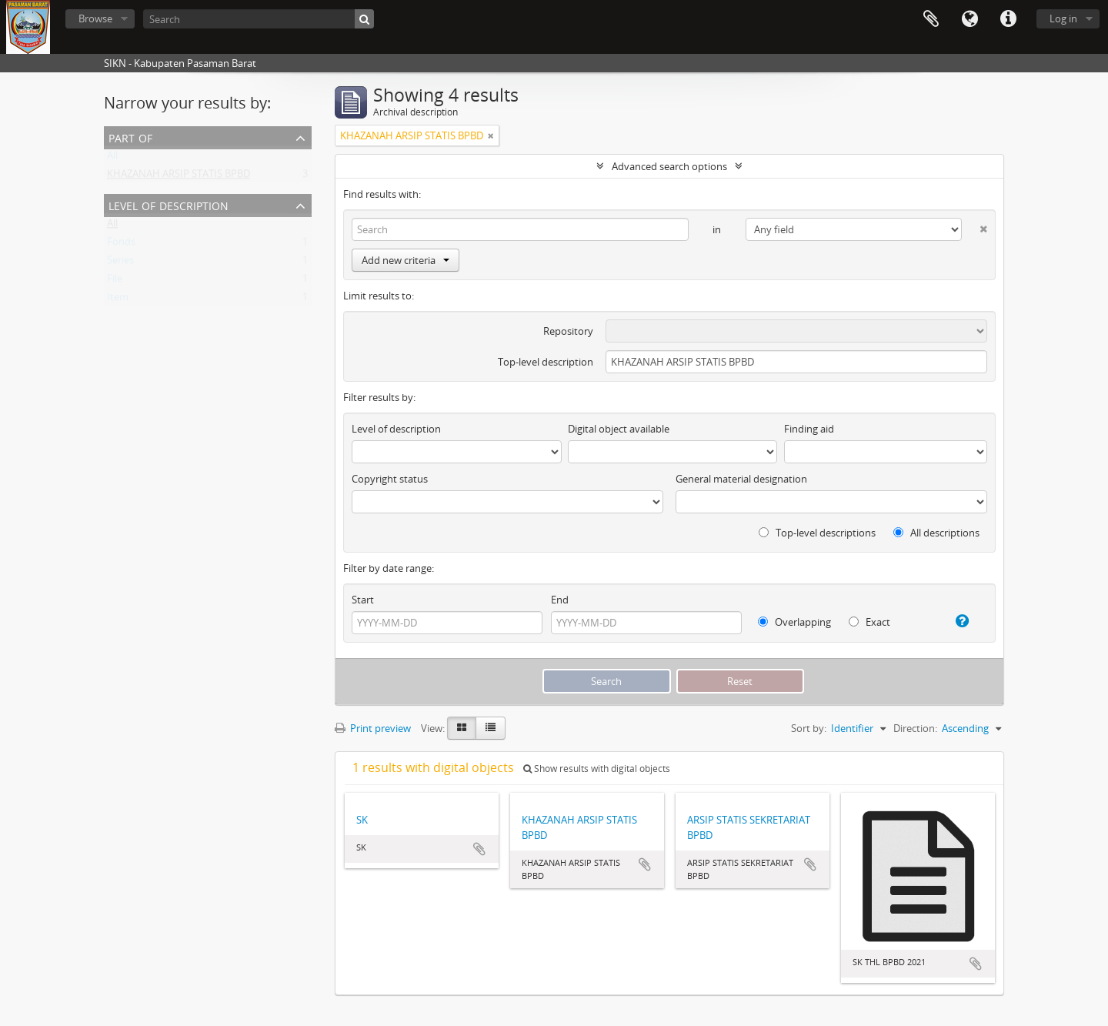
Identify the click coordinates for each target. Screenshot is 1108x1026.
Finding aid (809, 429)
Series (120, 263)
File (114, 282)
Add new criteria (405, 260)
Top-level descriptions (817, 533)
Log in (1063, 18)
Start (363, 600)
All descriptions (936, 533)
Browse (95, 18)
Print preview (373, 728)
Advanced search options (669, 166)
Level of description (168, 204)
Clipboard (931, 19)
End (560, 600)
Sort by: (808, 728)
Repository (568, 331)
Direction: (915, 728)
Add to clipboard (479, 849)
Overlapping (794, 622)
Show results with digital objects (596, 768)
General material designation (741, 479)
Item (117, 300)
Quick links (1008, 19)
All (112, 158)
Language (969, 19)
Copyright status (390, 479)
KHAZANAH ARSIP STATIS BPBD (178, 177)
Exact (869, 622)
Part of (130, 136)
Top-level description (545, 362)
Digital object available (618, 429)
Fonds (121, 245)
